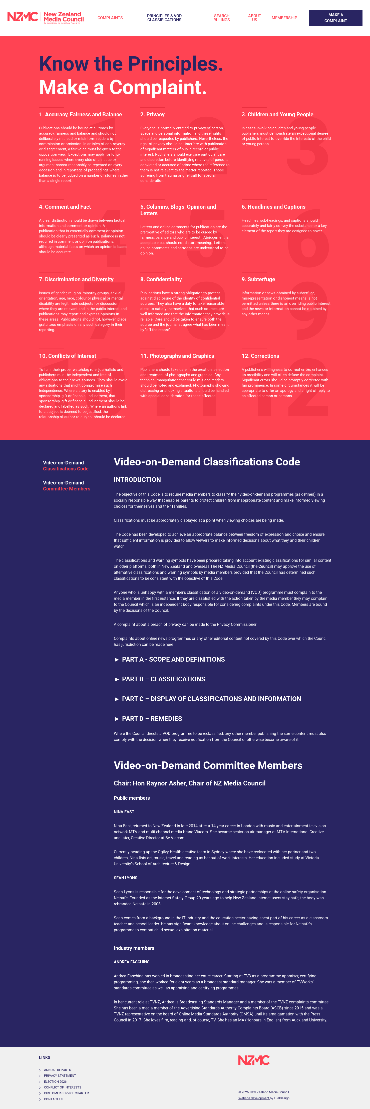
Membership (284, 18)
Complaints (110, 18)
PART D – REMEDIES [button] (148, 719)
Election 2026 (55, 1081)
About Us (254, 18)
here (169, 644)
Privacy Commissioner (236, 624)
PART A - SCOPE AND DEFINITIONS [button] (169, 659)
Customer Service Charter (66, 1093)
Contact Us (53, 1099)
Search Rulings (221, 18)
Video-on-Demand (66, 466)
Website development (254, 1098)
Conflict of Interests (62, 1087)
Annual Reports (57, 1070)
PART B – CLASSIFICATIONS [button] (159, 679)
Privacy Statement (60, 1075)
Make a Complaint (325, 13)
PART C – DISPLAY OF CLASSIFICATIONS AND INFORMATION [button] (207, 699)
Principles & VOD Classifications (164, 18)
